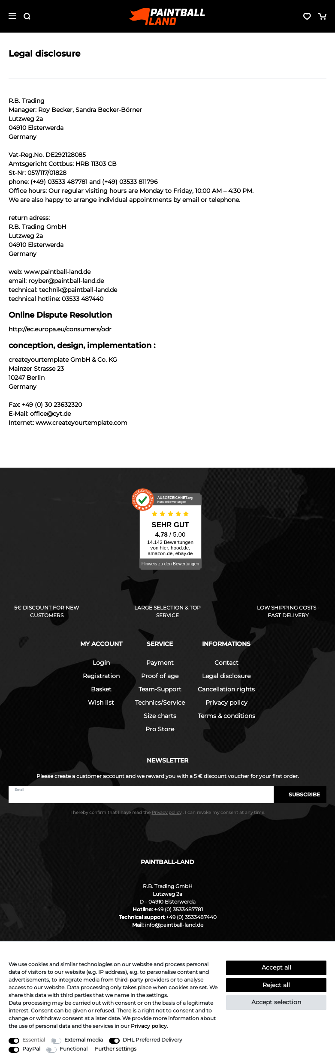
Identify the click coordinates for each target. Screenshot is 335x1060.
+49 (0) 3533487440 (191, 917)
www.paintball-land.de (57, 272)
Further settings (115, 1048)
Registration (101, 676)
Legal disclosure (226, 676)
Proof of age (159, 676)
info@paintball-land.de (174, 925)
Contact (226, 663)
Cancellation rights (226, 689)
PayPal (31, 1048)
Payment (160, 663)
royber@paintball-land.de (66, 281)
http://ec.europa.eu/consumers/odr (60, 329)
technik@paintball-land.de (78, 290)
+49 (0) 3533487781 (178, 909)
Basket (101, 689)
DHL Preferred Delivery (152, 1039)
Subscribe (300, 794)
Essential (33, 1039)
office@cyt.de (50, 413)
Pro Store (159, 729)
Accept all (276, 967)
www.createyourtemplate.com (81, 422)
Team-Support (160, 689)
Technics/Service (160, 702)
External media (83, 1039)
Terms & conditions (226, 716)
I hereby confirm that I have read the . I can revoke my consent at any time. (167, 812)
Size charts (160, 716)
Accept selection (276, 1002)
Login (101, 663)
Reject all (276, 985)
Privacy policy (226, 702)
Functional (74, 1048)
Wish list (101, 702)
